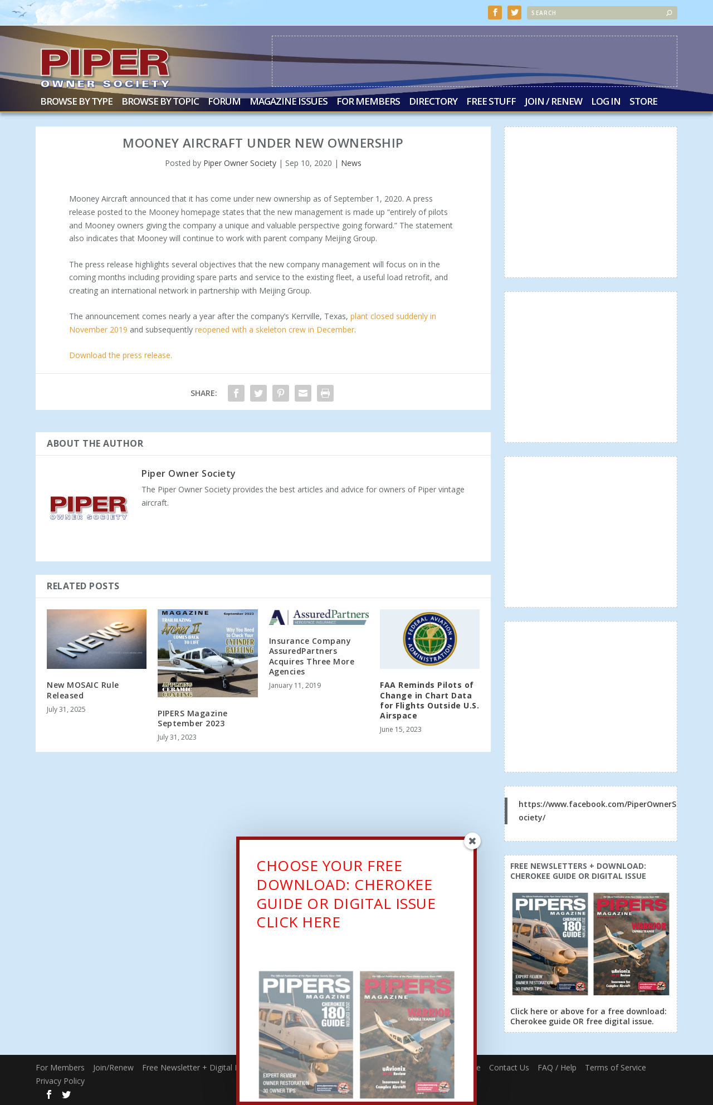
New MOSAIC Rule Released (83, 689)
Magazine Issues (289, 101)
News (351, 162)
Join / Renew (553, 101)
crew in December (320, 329)
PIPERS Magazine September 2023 (193, 717)
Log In (606, 101)
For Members (368, 101)
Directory (433, 101)
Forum (224, 101)
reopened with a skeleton (240, 329)
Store (643, 101)
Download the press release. (120, 354)
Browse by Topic (160, 101)
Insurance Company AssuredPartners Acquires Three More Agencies (312, 655)
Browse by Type (76, 101)
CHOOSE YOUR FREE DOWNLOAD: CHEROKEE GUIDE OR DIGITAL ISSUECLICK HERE (346, 897)
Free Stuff (491, 101)
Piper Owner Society (239, 162)
